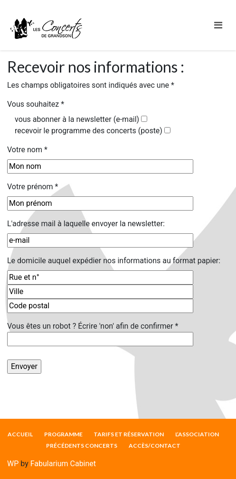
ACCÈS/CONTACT (154, 445)
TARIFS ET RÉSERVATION (129, 434)
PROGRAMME (63, 434)
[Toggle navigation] (218, 25)
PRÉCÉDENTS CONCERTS (81, 445)
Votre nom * (27, 149)
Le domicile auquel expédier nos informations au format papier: (113, 260)
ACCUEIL (20, 434)
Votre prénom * (32, 186)
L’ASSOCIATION (197, 434)
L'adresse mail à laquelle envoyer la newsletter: (86, 223)
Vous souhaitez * (35, 104)
